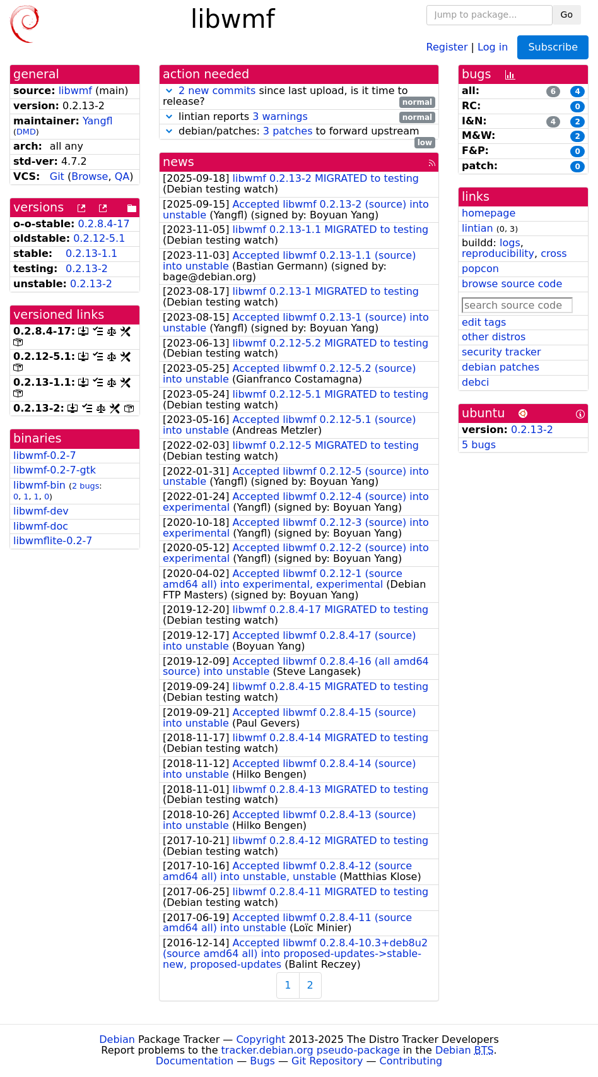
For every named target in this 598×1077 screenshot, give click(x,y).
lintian (477, 228)
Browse (89, 176)
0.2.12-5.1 (99, 238)
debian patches (500, 367)
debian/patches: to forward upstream (299, 131)
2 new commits (217, 91)
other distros (493, 337)
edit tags (484, 322)
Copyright (260, 1039)
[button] (169, 91)
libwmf (75, 91)
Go (567, 14)
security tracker (501, 352)
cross (553, 253)
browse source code (512, 284)
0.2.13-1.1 (91, 253)
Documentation (194, 1061)
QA (122, 176)
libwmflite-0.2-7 (53, 541)
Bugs (262, 1061)
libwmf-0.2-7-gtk (54, 470)
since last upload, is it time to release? (299, 96)
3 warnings (280, 116)
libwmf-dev (41, 511)
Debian (117, 1039)
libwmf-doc (40, 526)
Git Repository (327, 1061)
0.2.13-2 (87, 269)
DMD (26, 131)
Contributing (411, 1061)
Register (447, 46)
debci (475, 382)
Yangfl (98, 121)
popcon (480, 269)
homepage (488, 213)
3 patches (288, 131)
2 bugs (85, 486)
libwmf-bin (39, 485)
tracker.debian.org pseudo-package (310, 1050)
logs (510, 243)
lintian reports (299, 117)
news (178, 162)
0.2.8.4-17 (104, 224)
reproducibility (498, 253)
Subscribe (553, 47)
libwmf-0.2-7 (44, 455)
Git (57, 176)
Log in (493, 46)
